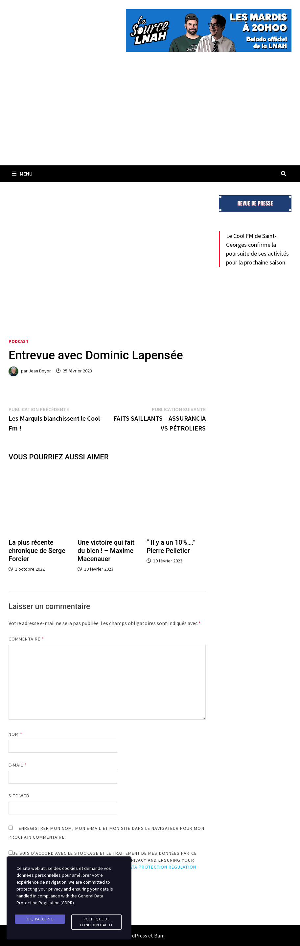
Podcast (19, 341)
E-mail (18, 765)
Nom (15, 734)
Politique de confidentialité (96, 921)
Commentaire (26, 639)
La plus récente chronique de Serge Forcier (37, 550)
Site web (19, 796)
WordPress (135, 935)
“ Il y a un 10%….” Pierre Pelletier (171, 546)
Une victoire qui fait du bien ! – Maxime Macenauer (106, 550)
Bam (159, 935)
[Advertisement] (150, 116)
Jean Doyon (40, 371)
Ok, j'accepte (40, 918)
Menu (22, 173)
